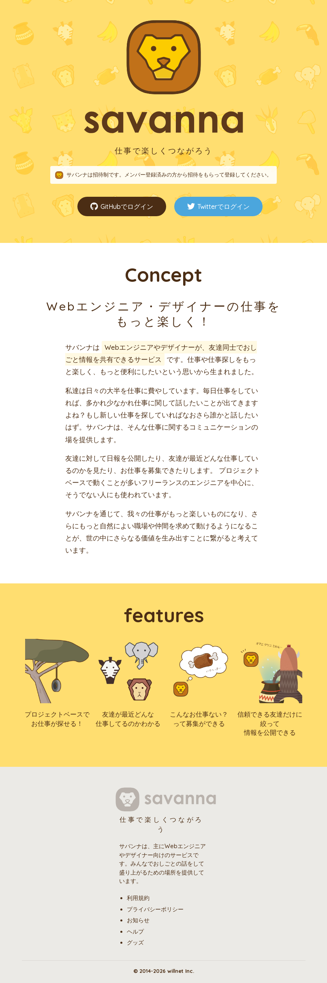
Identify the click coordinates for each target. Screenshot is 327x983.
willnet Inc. (180, 971)
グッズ (135, 942)
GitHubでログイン (121, 206)
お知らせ (138, 920)
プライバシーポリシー (155, 909)
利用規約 (138, 898)
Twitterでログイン (218, 206)
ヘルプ (135, 931)
